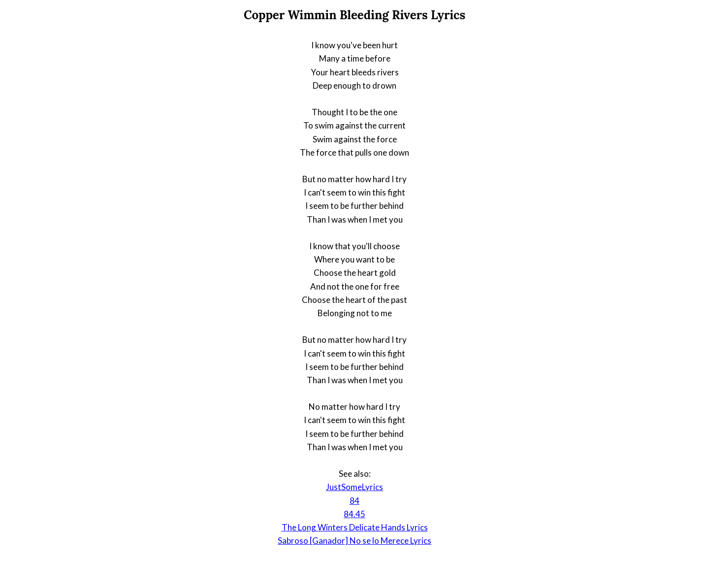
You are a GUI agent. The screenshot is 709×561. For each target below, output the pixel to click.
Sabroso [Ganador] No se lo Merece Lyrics (354, 540)
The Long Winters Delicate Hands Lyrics (355, 527)
